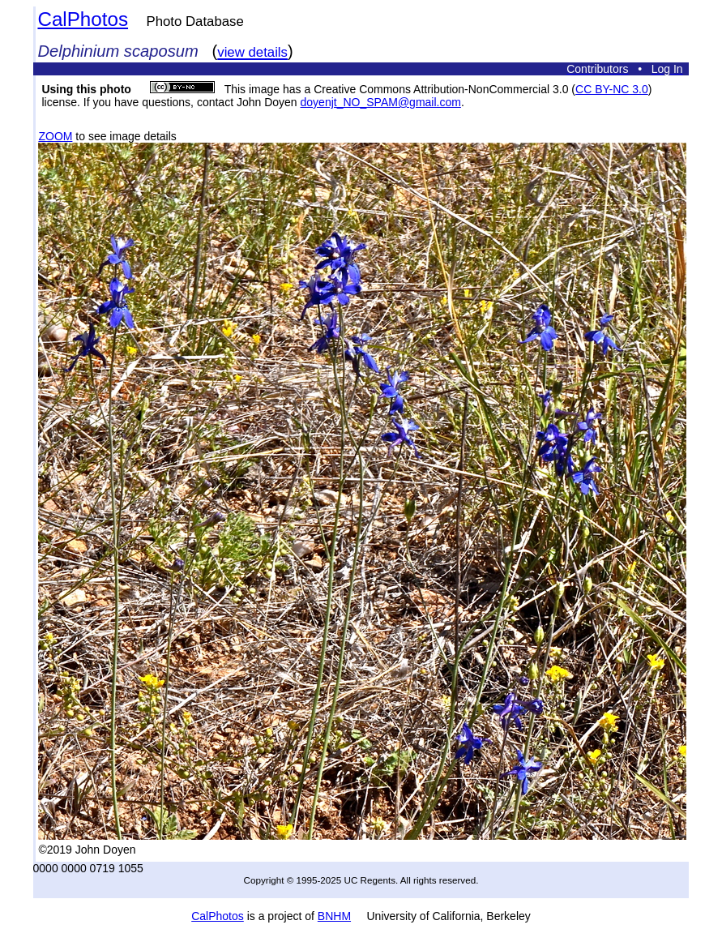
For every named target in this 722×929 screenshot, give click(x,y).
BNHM (334, 916)
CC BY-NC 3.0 (611, 89)
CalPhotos (82, 19)
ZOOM (55, 136)
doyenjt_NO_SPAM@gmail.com (381, 102)
